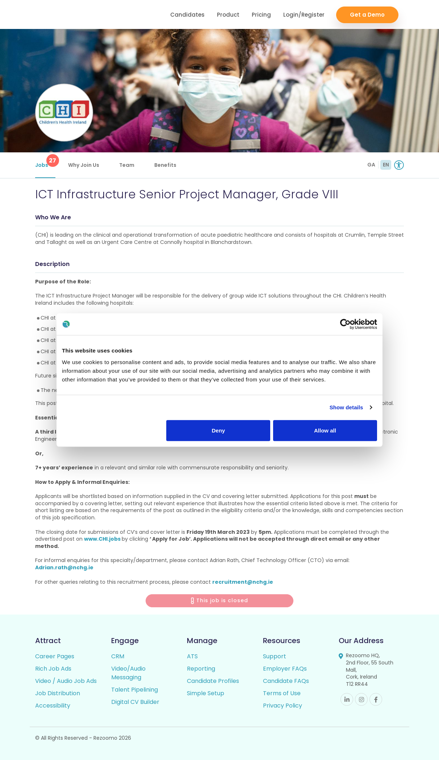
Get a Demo (367, 14)
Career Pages (54, 656)
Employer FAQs (285, 668)
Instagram (361, 699)
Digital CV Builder (135, 702)
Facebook (375, 699)
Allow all (325, 430)
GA (371, 164)
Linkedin (346, 699)
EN (386, 164)
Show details (346, 407)
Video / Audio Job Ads (66, 681)
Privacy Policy (282, 705)
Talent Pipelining (134, 689)
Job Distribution (57, 693)
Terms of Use (282, 693)
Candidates (187, 14)
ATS (192, 656)
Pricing (261, 14)
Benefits (165, 165)
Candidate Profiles (213, 681)
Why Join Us (83, 165)
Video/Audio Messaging (128, 672)
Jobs (45, 161)
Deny (218, 430)
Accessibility (52, 705)
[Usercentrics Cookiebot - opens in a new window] (345, 324)
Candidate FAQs (286, 681)
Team (126, 165)
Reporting (201, 668)
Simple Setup (205, 693)
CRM (117, 656)
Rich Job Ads (53, 668)
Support (274, 656)
